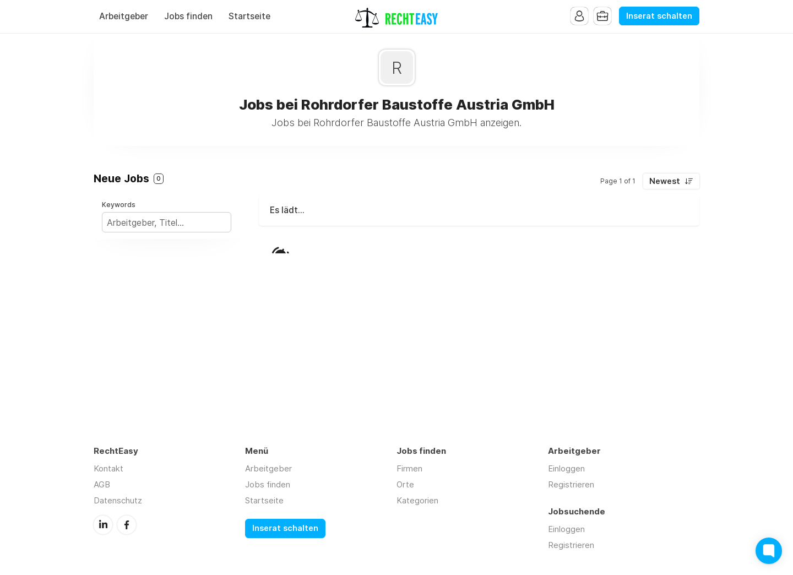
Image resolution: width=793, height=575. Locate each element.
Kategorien (417, 500)
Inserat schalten (659, 16)
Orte (405, 484)
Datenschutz (118, 500)
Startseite (249, 16)
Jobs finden (188, 16)
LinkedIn (103, 525)
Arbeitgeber (123, 16)
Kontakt (108, 468)
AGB (102, 484)
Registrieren (571, 484)
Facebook (126, 525)
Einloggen (566, 468)
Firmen (409, 468)
